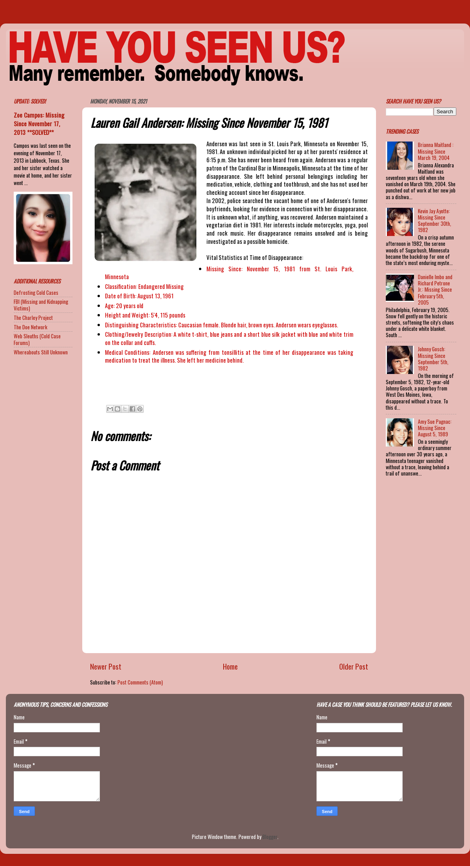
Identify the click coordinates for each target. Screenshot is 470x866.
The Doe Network (30, 327)
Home (230, 666)
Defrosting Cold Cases (36, 292)
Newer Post (105, 666)
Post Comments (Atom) (140, 682)
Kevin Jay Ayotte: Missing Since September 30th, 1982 (434, 220)
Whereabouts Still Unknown (41, 352)
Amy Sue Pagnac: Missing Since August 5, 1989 (435, 428)
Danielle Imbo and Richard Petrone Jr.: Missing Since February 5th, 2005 (435, 289)
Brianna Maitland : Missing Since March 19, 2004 (436, 151)
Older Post (353, 666)
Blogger (269, 837)
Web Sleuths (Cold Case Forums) (37, 339)
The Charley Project (33, 317)
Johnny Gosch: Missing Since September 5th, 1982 (433, 358)
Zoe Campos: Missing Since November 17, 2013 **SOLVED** (39, 123)
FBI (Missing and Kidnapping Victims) (41, 305)
